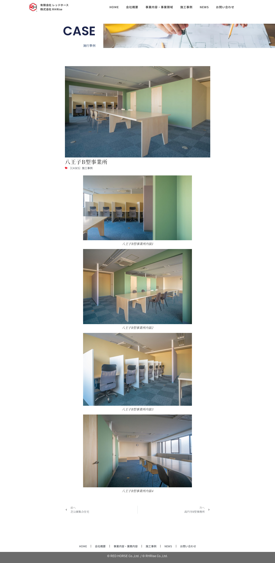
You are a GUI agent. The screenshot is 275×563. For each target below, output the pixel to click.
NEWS (171, 546)
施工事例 (152, 546)
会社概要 (97, 546)
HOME (78, 546)
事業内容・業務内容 (124, 546)
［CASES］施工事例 (81, 168)
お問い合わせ (192, 546)
